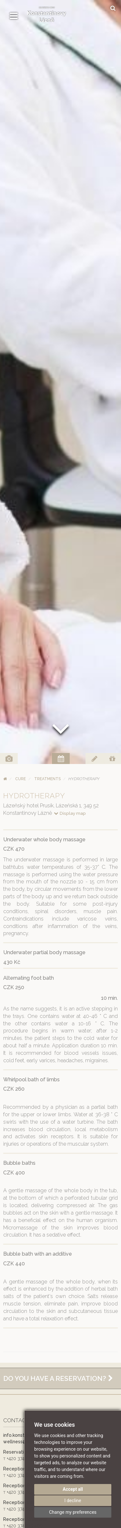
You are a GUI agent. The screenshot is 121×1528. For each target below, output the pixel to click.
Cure (20, 779)
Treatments (47, 779)
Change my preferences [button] (72, 1512)
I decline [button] (73, 1500)
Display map (69, 813)
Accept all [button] (73, 1489)
